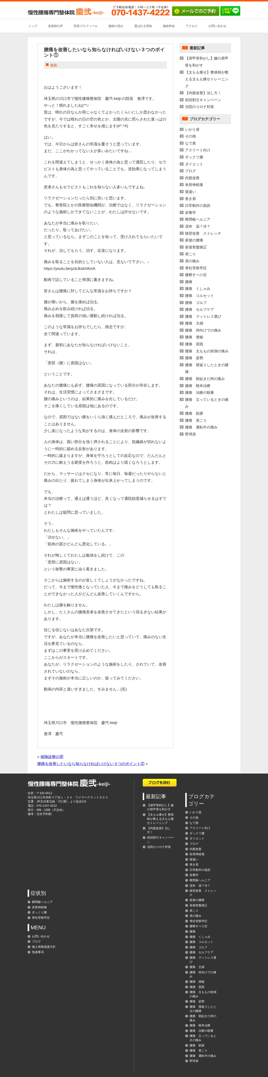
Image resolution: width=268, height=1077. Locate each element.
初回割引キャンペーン (203, 100)
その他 (190, 136)
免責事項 (38, 952)
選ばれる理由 (143, 26)
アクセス (192, 26)
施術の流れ (115, 26)
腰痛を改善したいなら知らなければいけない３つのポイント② (90, 764)
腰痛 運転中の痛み (201, 427)
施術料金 (169, 26)
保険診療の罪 (51, 757)
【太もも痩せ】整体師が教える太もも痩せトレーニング (206, 79)
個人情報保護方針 (44, 946)
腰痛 (53, 65)
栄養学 (190, 213)
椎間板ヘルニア (197, 219)
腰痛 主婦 (194, 323)
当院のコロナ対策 (199, 107)
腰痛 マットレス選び (203, 317)
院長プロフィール (86, 26)
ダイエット (194, 164)
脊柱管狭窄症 (196, 268)
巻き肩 (190, 199)
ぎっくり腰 (39, 912)
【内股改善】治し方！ (203, 93)
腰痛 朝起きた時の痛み (205, 379)
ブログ (190, 171)
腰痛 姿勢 (194, 358)
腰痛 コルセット (199, 296)
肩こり (190, 254)
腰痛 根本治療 (197, 386)
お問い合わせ (217, 26)
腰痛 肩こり (196, 420)
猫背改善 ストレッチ (203, 233)
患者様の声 (55, 26)
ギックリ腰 (194, 157)
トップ (32, 26)
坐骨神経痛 (194, 185)
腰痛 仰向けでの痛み (203, 330)
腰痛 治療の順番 (199, 393)
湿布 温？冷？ (197, 226)
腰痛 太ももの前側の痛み (206, 351)
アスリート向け (197, 150)
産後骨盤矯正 (196, 247)
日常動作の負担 (197, 206)
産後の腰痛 (194, 240)
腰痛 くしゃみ (197, 289)
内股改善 (192, 178)
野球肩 (190, 434)
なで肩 (190, 143)
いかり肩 (192, 130)
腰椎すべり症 (196, 275)
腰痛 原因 (194, 344)
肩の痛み (192, 261)
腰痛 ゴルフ (196, 303)
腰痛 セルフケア (199, 310)
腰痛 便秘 (194, 337)
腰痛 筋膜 (194, 413)
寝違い (190, 192)
